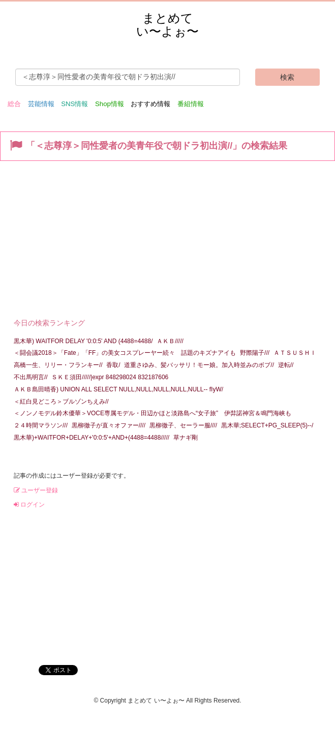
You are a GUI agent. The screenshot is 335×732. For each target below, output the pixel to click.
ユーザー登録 (36, 490)
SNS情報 (74, 104)
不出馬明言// (31, 377)
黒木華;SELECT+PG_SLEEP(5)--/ (267, 425)
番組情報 (190, 104)
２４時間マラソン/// (41, 425)
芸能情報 (41, 104)
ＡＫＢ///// (170, 341)
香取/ (113, 365)
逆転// (286, 365)
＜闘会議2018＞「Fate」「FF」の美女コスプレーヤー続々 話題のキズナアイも (125, 352)
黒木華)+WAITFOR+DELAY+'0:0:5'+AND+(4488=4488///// (91, 437)
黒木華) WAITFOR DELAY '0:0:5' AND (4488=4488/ (83, 341)
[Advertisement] (167, 237)
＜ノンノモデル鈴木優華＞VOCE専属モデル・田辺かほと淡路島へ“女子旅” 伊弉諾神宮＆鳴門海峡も (152, 413)
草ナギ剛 (185, 437)
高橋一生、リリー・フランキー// (58, 365)
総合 (14, 104)
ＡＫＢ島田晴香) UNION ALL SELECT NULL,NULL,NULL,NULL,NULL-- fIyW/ (118, 389)
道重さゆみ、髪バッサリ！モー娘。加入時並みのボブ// (199, 365)
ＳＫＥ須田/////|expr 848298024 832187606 (109, 377)
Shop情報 (109, 104)
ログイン (29, 504)
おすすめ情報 (150, 104)
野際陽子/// (254, 352)
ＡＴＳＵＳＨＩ (294, 352)
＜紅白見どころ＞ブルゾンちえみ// (61, 401)
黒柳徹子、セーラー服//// (183, 425)
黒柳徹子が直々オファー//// (108, 425)
